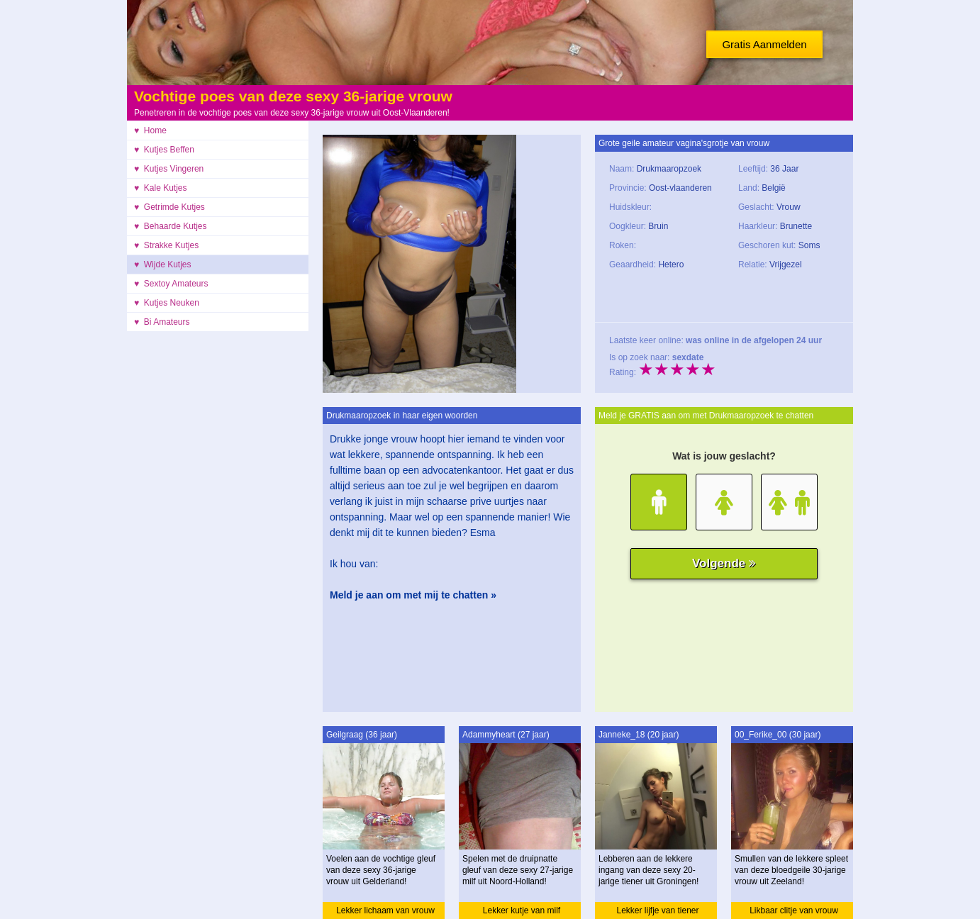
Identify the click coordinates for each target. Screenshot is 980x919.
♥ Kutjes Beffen (164, 150)
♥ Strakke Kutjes (166, 245)
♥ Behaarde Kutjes (170, 226)
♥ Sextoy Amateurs (171, 284)
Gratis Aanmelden (764, 44)
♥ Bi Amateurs (162, 322)
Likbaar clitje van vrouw (794, 910)
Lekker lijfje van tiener (657, 910)
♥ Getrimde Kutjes (169, 207)
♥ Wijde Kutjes (162, 264)
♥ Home (150, 130)
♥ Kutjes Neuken (166, 303)
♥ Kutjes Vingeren (169, 169)
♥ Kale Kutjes (160, 188)
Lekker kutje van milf (521, 910)
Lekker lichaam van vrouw (385, 910)
